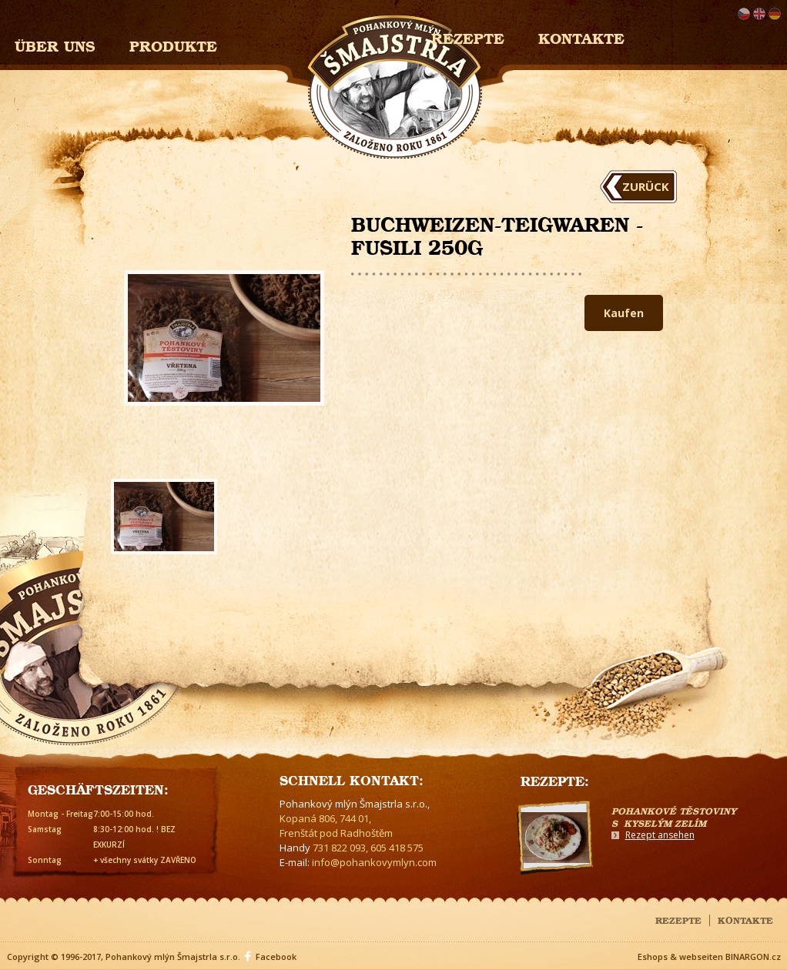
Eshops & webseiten (680, 956)
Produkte (173, 44)
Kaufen (624, 313)
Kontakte (581, 36)
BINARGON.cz (753, 956)
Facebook (276, 956)
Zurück (645, 186)
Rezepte (678, 919)
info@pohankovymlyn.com (374, 862)
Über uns (55, 44)
